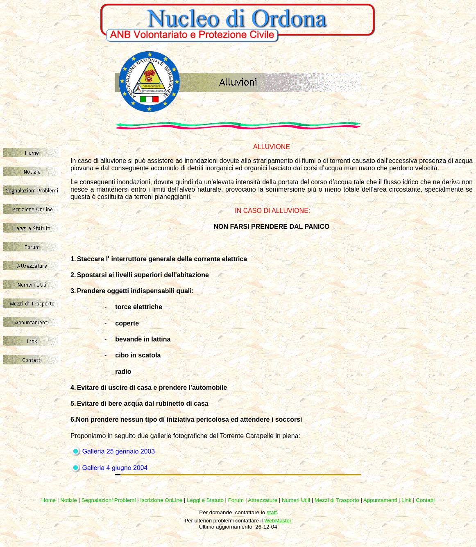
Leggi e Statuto (205, 500)
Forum (236, 500)
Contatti (425, 500)
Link (406, 500)
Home (48, 500)
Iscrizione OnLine (161, 500)
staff (272, 512)
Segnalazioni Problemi (109, 500)
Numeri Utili (296, 500)
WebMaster (277, 521)
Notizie (68, 500)
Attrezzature (262, 500)
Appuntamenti (380, 500)
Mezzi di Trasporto (337, 500)
